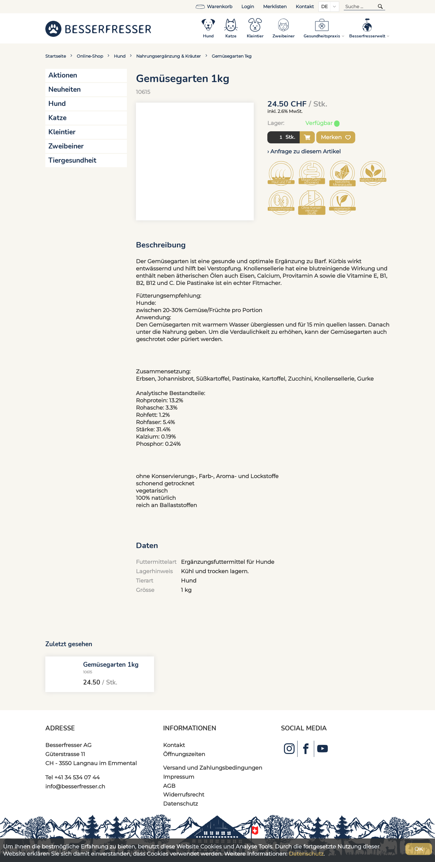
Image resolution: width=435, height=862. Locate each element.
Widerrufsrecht (183, 794)
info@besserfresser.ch (75, 786)
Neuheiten (64, 89)
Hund (119, 56)
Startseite (55, 56)
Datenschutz (180, 803)
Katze (57, 118)
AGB (169, 786)
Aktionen (62, 75)
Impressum (178, 777)
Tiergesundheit (72, 160)
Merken (336, 137)
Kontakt (305, 6)
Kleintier (62, 132)
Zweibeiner (66, 146)
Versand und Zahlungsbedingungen (212, 768)
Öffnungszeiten (184, 754)
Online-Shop (90, 56)
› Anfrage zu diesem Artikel (304, 151)
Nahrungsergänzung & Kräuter (168, 56)
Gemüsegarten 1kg (232, 56)
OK (418, 849)
